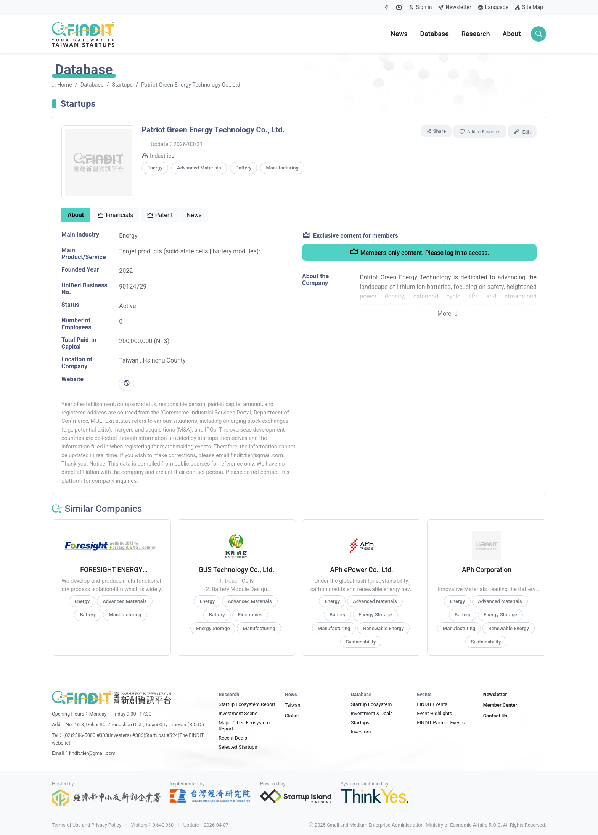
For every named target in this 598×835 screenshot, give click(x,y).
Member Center (500, 705)
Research (475, 34)
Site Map (528, 7)
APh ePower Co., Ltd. (361, 570)
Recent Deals (233, 738)
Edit (525, 131)
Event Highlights (434, 713)
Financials (115, 215)
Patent (160, 215)
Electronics (250, 614)
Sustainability (361, 642)
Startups (122, 85)
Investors (361, 732)
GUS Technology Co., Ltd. (236, 570)
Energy (154, 168)
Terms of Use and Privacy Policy (86, 825)
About (512, 34)
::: (378, 4)
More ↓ (448, 313)
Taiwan (293, 705)
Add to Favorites (479, 131)
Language (492, 7)
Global (292, 716)
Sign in (420, 9)
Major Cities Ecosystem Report (244, 726)
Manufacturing (282, 168)
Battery (244, 168)
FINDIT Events (432, 704)
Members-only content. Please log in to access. (419, 251)
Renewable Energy (383, 628)
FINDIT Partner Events (441, 722)
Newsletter (454, 7)
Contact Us (495, 716)
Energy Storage (213, 628)
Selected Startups (238, 747)
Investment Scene (238, 713)
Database (434, 34)
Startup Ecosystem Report (247, 704)
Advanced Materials (199, 168)
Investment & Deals (372, 713)
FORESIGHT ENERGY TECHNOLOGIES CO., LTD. (111, 570)
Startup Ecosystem (371, 704)
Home (64, 85)
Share (436, 131)
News (399, 34)
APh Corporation (486, 570)
